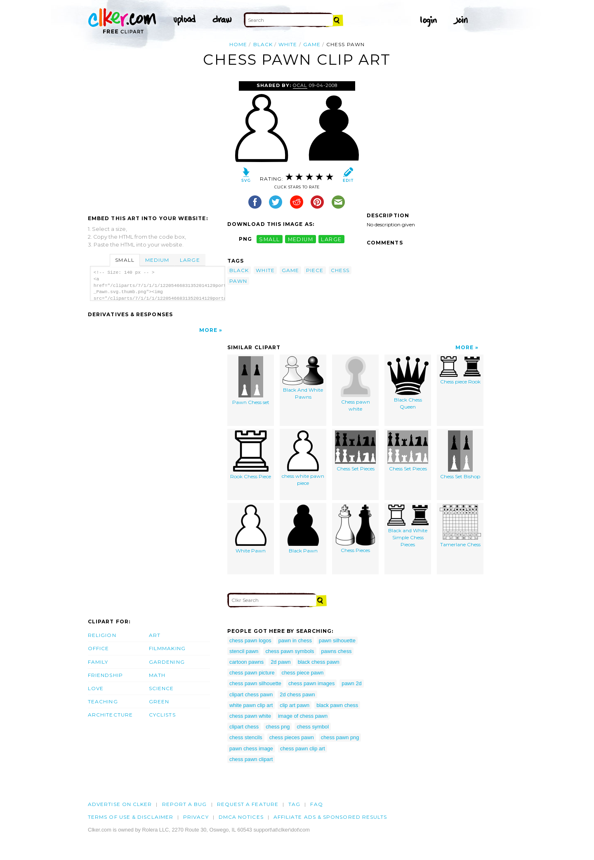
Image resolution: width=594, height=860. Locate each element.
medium (301, 239)
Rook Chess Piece (250, 455)
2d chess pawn (297, 694)
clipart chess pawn (251, 694)
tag (294, 804)
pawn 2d (351, 683)
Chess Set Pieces (355, 451)
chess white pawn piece (303, 458)
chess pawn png (340, 737)
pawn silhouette (337, 640)
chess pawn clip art (302, 748)
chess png (278, 727)
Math (157, 675)
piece (314, 270)
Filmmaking (167, 648)
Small (124, 260)
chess (340, 270)
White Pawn (250, 529)
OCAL (300, 85)
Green (159, 701)
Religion (102, 635)
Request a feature (247, 804)
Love (96, 688)
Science (161, 688)
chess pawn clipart (251, 759)
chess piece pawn (303, 673)
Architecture (110, 715)
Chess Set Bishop (460, 455)
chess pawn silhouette (255, 683)
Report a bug (184, 804)
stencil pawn (243, 651)
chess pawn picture (252, 673)
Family (98, 662)
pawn (238, 281)
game (312, 44)
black (263, 44)
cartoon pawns (246, 662)
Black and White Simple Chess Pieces (408, 526)
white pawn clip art (251, 705)
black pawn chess (337, 705)
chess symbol (313, 727)
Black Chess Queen (408, 383)
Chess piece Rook (460, 370)
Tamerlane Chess (460, 526)
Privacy (196, 817)
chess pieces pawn (291, 737)
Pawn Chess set (250, 381)
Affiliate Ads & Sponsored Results (330, 817)
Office (98, 648)
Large (190, 260)
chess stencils (245, 737)
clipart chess (244, 727)
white (287, 44)
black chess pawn (318, 662)
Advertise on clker (120, 804)
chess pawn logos (250, 640)
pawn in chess (295, 640)
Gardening (167, 662)
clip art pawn (294, 705)
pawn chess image (251, 748)
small (269, 239)
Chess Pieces (355, 529)
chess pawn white (250, 716)
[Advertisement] (157, 143)
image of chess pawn (303, 716)
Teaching (103, 701)
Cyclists (162, 715)
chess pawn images (311, 683)
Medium (157, 260)
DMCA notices (241, 817)
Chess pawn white (355, 384)
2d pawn (280, 662)
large (331, 239)
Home (238, 44)
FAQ (316, 804)
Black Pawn (303, 529)
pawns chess (336, 651)
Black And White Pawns (303, 378)
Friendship (105, 675)
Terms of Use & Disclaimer (130, 817)
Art (154, 635)
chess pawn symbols (289, 651)
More (208, 330)
